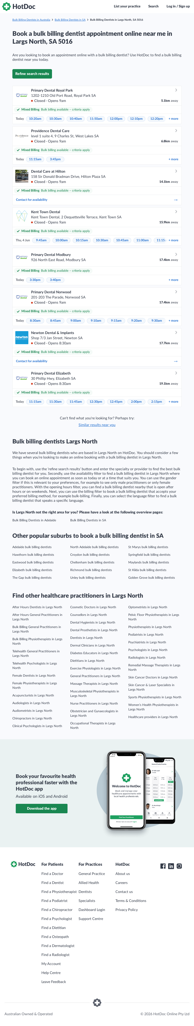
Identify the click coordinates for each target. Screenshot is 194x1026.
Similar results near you (97, 425)
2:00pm (136, 401)
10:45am (122, 240)
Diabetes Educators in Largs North (94, 653)
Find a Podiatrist (54, 901)
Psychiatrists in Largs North (147, 642)
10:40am (76, 118)
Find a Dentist (52, 883)
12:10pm (136, 118)
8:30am (35, 320)
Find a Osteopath (55, 937)
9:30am (156, 320)
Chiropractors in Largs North (32, 718)
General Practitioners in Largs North (95, 676)
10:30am (55, 118)
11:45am (76, 401)
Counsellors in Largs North (88, 615)
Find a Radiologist (55, 955)
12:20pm (156, 118)
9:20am (136, 320)
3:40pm (55, 280)
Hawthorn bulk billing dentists (33, 554)
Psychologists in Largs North (147, 650)
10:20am (35, 118)
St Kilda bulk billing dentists (147, 570)
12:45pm (116, 401)
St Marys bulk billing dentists (148, 547)
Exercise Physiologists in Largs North (95, 668)
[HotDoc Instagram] (179, 866)
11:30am (55, 401)
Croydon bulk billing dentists (90, 554)
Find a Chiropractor (56, 910)
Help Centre (51, 973)
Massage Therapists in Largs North (94, 683)
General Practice (92, 874)
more (173, 118)
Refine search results (32, 74)
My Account (51, 964)
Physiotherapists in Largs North (149, 627)
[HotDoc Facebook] (163, 866)
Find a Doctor (52, 874)
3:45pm (55, 159)
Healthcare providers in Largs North (153, 717)
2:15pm (156, 401)
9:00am (75, 320)
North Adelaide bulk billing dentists (94, 547)
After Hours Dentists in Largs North (37, 607)
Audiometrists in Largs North (32, 710)
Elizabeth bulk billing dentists (32, 570)
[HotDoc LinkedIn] (171, 866)
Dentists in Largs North (86, 638)
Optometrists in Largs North (147, 607)
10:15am (82, 240)
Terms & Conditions (130, 901)
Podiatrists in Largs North (145, 634)
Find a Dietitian (53, 928)
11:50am (96, 118)
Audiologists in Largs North (31, 703)
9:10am (96, 320)
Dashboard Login (92, 910)
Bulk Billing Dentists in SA (70, 19)
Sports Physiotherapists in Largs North (154, 697)
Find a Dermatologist (57, 946)
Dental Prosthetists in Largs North (93, 630)
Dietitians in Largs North (87, 660)
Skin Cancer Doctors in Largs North (153, 677)
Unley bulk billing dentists (88, 577)
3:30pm (35, 280)
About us (122, 874)
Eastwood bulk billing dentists (33, 562)
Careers (121, 883)
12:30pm (96, 401)
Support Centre (91, 919)
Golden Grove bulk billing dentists (151, 577)
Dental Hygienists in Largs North (92, 622)
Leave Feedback (53, 982)
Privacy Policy (126, 910)
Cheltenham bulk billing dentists (92, 562)
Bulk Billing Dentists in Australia (31, 19)
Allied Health (89, 883)
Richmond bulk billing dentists (91, 570)
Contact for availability (97, 199)
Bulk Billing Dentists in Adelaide (34, 520)
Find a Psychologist (56, 919)
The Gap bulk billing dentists (32, 577)
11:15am (35, 159)
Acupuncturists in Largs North (33, 695)
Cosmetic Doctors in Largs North (93, 607)
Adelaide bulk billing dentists (32, 547)
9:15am (116, 320)
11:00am (142, 240)
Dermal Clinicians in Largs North (92, 645)
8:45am (55, 320)
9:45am (41, 240)
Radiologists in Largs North (146, 657)
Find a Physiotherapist (59, 892)
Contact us (124, 892)
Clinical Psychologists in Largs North (37, 726)
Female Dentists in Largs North (33, 675)
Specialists (87, 901)
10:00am (61, 240)
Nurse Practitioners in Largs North (94, 703)
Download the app (41, 808)
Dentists (85, 892)
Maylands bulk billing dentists (148, 562)
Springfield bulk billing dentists (149, 554)
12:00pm (116, 118)
